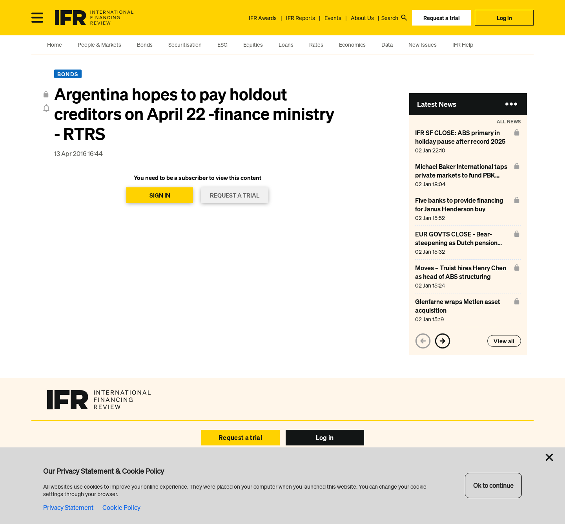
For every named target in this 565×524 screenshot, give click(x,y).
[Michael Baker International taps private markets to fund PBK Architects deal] (463, 175)
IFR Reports (300, 18)
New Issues (422, 44)
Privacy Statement (68, 507)
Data (387, 44)
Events (332, 18)
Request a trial (441, 18)
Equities (253, 44)
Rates (316, 44)
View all (504, 341)
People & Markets (99, 44)
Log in (504, 18)
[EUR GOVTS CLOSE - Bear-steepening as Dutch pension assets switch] (463, 242)
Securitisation (185, 44)
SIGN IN (159, 195)
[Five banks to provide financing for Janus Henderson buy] (463, 209)
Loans (286, 44)
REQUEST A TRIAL (234, 195)
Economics (352, 44)
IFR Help (462, 44)
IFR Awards (263, 18)
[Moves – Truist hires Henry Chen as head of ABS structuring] (463, 276)
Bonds (145, 44)
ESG (222, 44)
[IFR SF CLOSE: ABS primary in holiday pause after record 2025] (463, 141)
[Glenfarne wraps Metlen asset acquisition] (463, 310)
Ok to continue (493, 485)
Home (54, 44)
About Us (362, 18)
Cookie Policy (121, 507)
